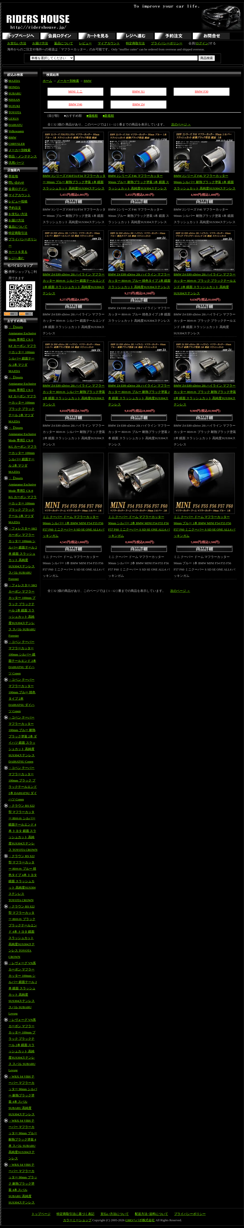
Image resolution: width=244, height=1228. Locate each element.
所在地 (13, 176)
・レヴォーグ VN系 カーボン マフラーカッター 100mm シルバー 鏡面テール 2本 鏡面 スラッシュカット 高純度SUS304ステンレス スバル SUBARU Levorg (22, 988)
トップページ (41, 1214)
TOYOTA (14, 112)
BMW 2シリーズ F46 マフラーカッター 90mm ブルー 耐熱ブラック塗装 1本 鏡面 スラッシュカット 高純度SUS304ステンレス (138, 182)
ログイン (202, 43)
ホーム (47, 81)
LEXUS (13, 118)
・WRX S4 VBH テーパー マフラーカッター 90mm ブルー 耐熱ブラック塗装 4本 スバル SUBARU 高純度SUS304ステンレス (22, 1139)
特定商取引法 (135, 43)
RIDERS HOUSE (38, 22)
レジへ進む (16, 258)
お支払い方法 (16, 43)
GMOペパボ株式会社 (140, 1220)
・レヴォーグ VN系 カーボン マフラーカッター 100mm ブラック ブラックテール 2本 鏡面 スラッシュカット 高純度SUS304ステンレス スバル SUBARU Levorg (22, 1045)
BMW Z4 (138, 104)
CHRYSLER (16, 144)
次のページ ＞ (181, 124)
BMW (12, 137)
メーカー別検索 (19, 150)
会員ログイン (17, 189)
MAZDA (14, 81)
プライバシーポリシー (166, 43)
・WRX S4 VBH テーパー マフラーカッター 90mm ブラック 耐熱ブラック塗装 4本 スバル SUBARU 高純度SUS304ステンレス (22, 1183)
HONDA (14, 87)
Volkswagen (16, 131)
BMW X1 (138, 91)
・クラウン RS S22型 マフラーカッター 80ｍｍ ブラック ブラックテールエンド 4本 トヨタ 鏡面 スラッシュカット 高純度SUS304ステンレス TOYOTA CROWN (22, 932)
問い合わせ (16, 182)
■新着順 (108, 115)
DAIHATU (15, 125)
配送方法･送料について (151, 1214)
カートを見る (17, 252)
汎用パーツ (16, 162)
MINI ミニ (75, 91)
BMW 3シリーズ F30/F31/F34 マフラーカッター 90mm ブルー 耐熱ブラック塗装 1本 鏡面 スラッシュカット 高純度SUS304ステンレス (74, 182)
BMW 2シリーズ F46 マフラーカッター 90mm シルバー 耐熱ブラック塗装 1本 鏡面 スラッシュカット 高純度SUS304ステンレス (205, 182)
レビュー (85, 43)
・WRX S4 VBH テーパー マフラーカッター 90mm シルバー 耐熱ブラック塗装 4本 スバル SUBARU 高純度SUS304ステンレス (22, 1095)
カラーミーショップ (77, 1220)
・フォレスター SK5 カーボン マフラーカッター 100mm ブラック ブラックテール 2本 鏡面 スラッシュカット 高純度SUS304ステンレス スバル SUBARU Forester (22, 610)
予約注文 (14, 208)
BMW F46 (75, 104)
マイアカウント (109, 43)
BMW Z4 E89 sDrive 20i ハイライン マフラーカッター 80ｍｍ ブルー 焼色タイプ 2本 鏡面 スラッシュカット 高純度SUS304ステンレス (139, 281)
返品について (63, 43)
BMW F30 (201, 91)
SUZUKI (14, 106)
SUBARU (14, 93)
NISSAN (14, 100)
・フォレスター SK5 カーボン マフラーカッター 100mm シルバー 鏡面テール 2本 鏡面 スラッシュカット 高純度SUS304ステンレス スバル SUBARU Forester (22, 554)
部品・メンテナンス (22, 156)
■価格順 (92, 115)
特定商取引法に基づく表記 (75, 1214)
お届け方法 (40, 43)
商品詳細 (74, 202)
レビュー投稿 (17, 201)
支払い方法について (114, 1214)
